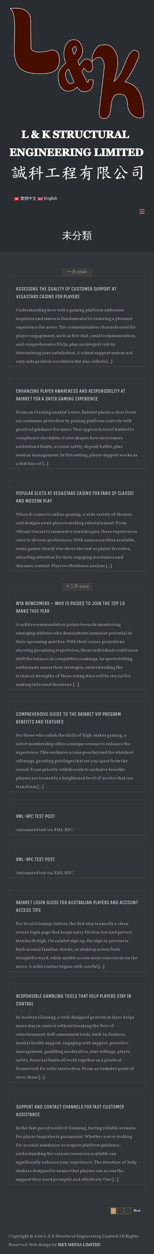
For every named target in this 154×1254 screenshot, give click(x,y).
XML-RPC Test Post (35, 816)
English (47, 198)
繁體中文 (25, 198)
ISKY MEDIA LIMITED (79, 1245)
